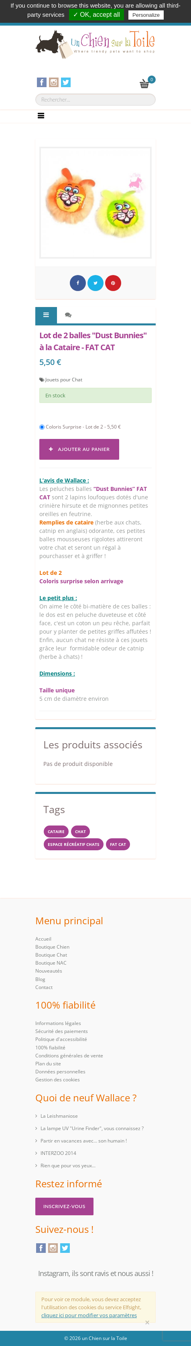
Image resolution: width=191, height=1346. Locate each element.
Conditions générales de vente (69, 1055)
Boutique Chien (52, 946)
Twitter (65, 1248)
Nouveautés (48, 970)
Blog (40, 979)
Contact (44, 987)
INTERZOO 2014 (58, 1153)
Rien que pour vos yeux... (68, 1165)
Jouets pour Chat (63, 379)
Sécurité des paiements (61, 1031)
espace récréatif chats (74, 844)
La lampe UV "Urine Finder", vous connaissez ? (92, 1128)
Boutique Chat (51, 954)
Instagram (53, 1248)
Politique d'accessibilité (61, 1039)
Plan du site (48, 1063)
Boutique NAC (51, 962)
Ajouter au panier (79, 449)
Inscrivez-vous (64, 1206)
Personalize (146, 15)
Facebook (41, 1248)
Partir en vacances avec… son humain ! (84, 1140)
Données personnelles (60, 1071)
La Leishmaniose (59, 1116)
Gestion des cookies (57, 1079)
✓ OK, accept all (96, 14)
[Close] (147, 1322)
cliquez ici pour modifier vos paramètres (89, 1315)
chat (80, 831)
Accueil (43, 938)
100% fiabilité (50, 1047)
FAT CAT (118, 844)
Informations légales (58, 1023)
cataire (56, 831)
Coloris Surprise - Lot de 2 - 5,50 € (80, 426)
